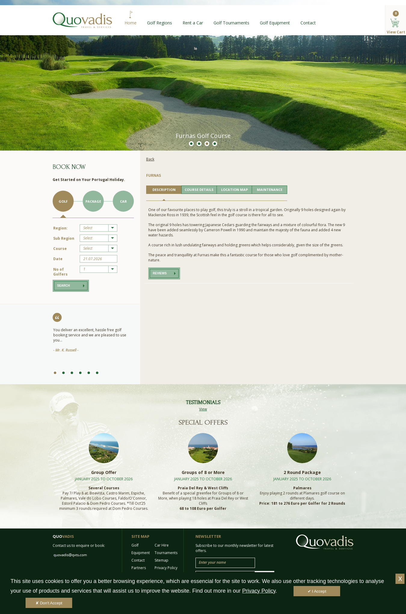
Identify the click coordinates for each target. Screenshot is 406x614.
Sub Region (63, 238)
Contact (308, 23)
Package (93, 201)
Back (150, 159)
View (203, 409)
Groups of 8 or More (203, 472)
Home (131, 23)
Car (123, 201)
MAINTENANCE (269, 189)
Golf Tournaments (231, 23)
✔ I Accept (317, 591)
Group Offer (103, 472)
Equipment (140, 552)
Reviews (160, 273)
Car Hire (162, 545)
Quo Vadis (82, 20)
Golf (63, 201)
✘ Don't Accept (48, 603)
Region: (60, 228)
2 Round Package (302, 472)
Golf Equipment (275, 23)
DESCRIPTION (164, 189)
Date (58, 258)
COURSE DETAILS (199, 189)
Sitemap (161, 560)
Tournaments (166, 552)
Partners (138, 567)
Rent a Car (193, 23)
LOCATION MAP (234, 189)
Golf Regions (159, 23)
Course (60, 248)
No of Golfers (60, 272)
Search (63, 285)
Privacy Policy (166, 567)
